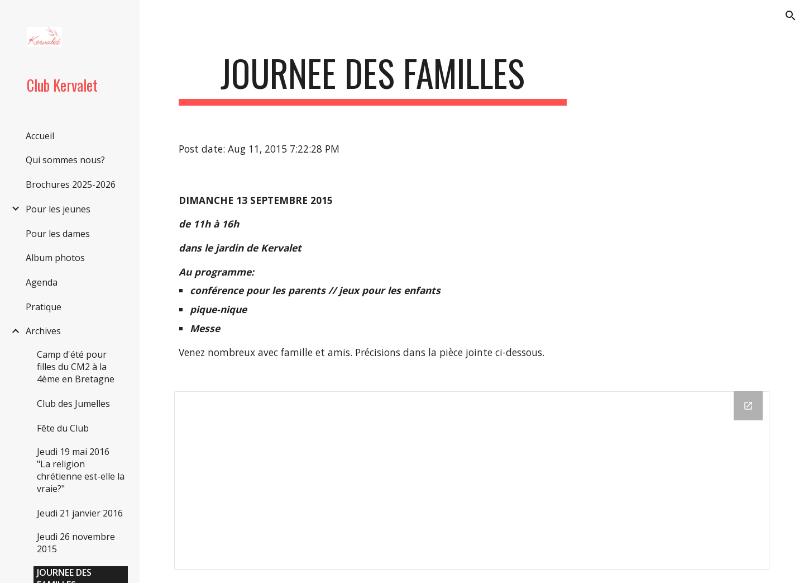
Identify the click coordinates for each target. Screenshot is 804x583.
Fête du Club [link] (63, 428)
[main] (372, 78)
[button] (790, 15)
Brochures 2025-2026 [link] (71, 184)
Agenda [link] (42, 282)
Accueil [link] (40, 136)
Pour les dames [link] (58, 233)
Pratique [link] (43, 307)
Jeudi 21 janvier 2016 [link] (80, 513)
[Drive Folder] (472, 480)
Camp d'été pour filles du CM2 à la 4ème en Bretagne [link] (75, 366)
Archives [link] (43, 331)
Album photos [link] (55, 258)
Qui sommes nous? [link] (65, 160)
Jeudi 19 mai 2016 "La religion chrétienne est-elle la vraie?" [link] (81, 470)
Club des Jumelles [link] (73, 403)
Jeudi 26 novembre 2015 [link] (76, 542)
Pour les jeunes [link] (58, 209)
